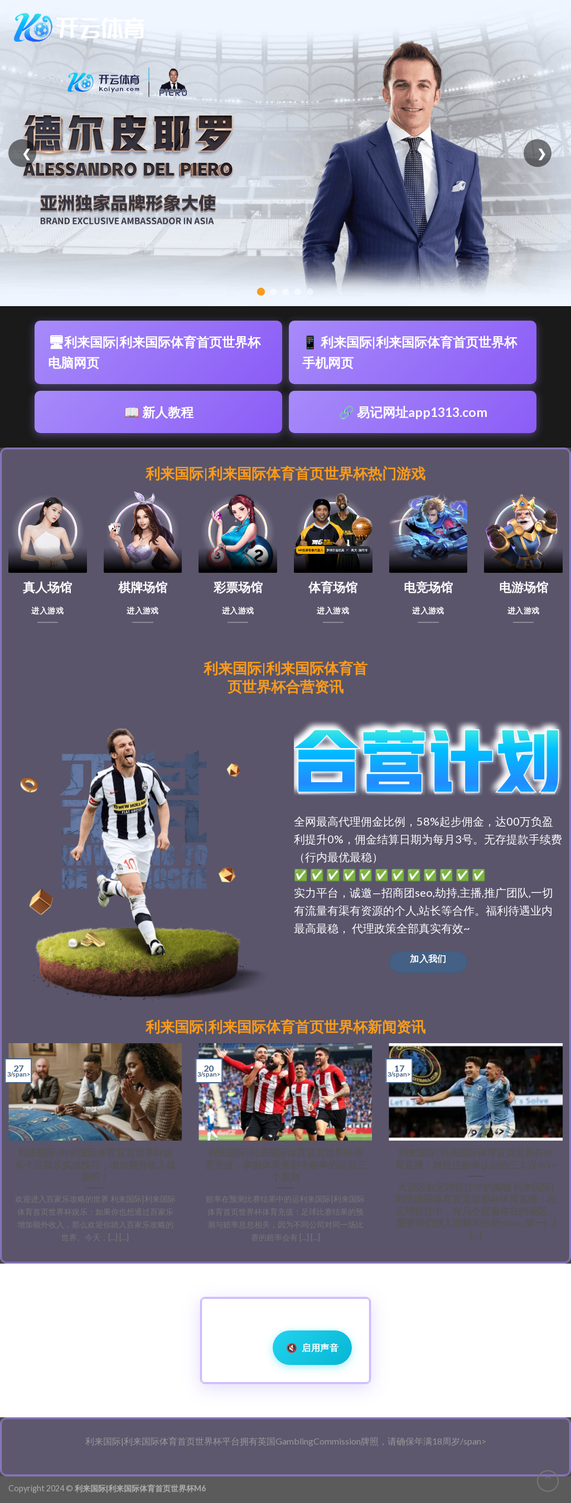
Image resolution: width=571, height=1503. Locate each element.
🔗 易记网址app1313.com (412, 412)
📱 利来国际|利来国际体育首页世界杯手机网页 (409, 352)
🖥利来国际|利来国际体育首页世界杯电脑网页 (154, 352)
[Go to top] (548, 1481)
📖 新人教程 (158, 412)
